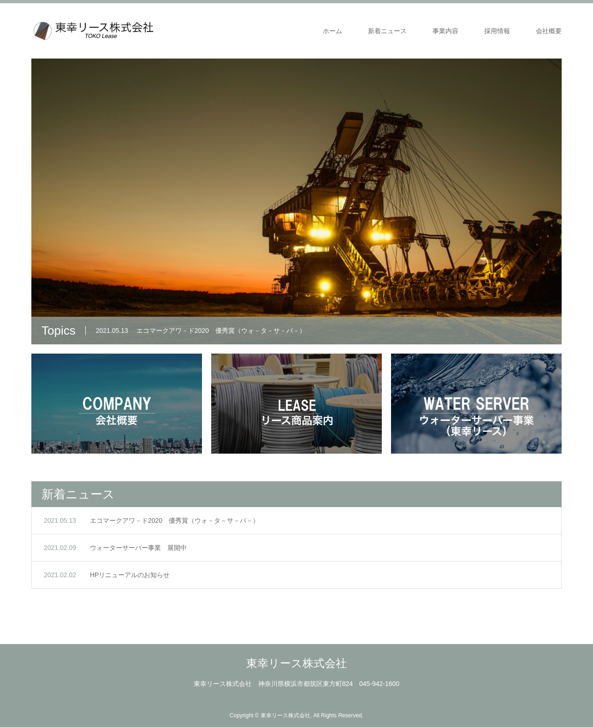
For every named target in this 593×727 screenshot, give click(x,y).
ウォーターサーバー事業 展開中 (138, 547)
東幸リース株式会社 (296, 663)
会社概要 (549, 31)
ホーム (332, 31)
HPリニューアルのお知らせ (130, 575)
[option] (296, 201)
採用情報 (497, 31)
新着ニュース (387, 31)
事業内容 (445, 31)
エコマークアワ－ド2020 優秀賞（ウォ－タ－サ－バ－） (174, 520)
